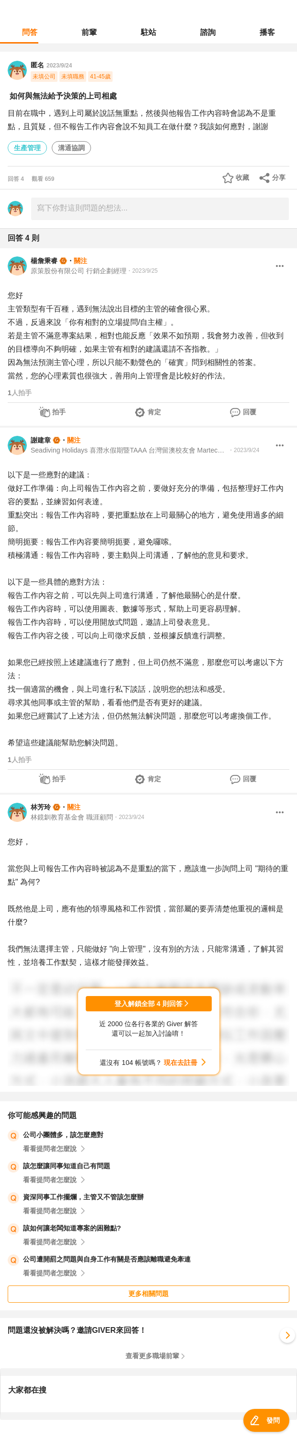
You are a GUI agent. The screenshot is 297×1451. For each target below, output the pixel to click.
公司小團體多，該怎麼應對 (63, 1135)
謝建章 (41, 440)
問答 (29, 32)
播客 (267, 32)
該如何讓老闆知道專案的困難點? (72, 1228)
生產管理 (27, 148)
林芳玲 (41, 807)
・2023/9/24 (243, 450)
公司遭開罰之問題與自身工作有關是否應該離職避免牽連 (107, 1259)
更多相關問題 (148, 1293)
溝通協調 (71, 148)
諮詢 (208, 32)
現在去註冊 (180, 1062)
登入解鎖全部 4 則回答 (148, 1004)
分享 (279, 177)
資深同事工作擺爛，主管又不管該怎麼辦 (83, 1197)
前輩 (89, 32)
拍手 (59, 412)
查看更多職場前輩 (152, 1356)
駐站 (148, 32)
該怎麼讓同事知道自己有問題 (66, 1166)
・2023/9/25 (142, 270)
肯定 (154, 412)
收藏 (242, 177)
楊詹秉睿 (44, 261)
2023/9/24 (59, 65)
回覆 (249, 412)
